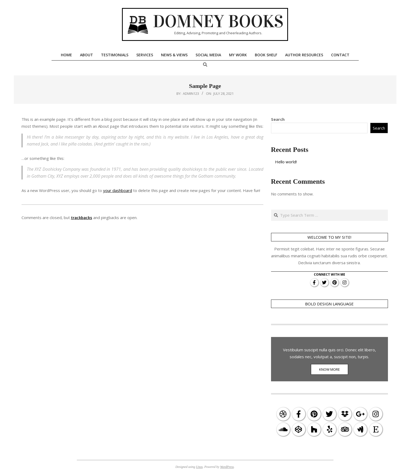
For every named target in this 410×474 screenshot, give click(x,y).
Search (278, 119)
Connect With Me (329, 274)
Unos (199, 467)
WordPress (227, 467)
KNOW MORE (329, 369)
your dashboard (117, 190)
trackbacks (81, 217)
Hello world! (286, 161)
